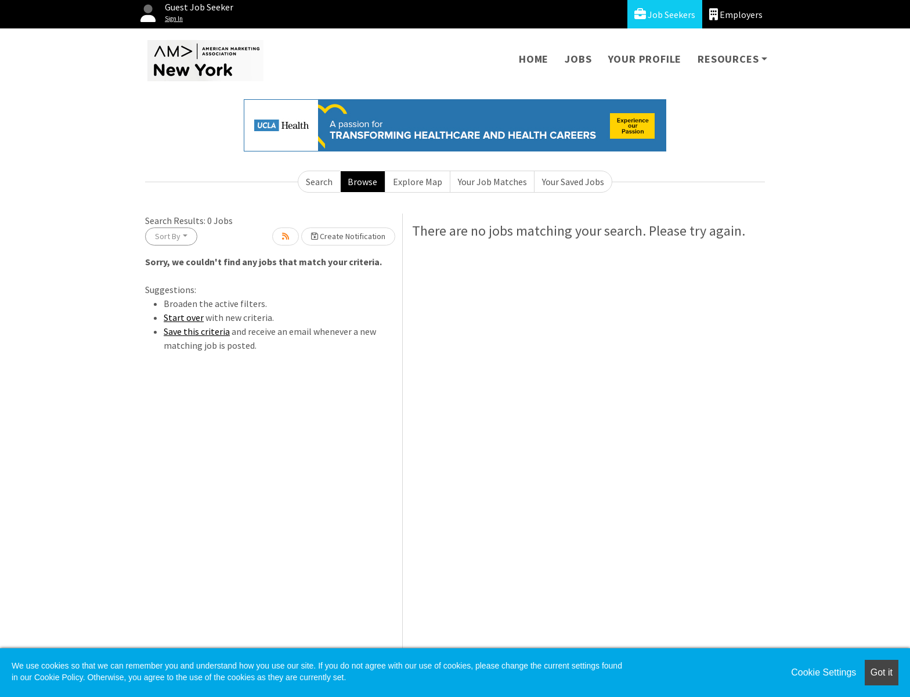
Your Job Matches (492, 181)
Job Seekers (664, 14)
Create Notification (348, 236)
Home (533, 59)
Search (319, 181)
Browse (362, 181)
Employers (736, 14)
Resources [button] (728, 59)
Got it (882, 672)
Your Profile (645, 59)
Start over (184, 317)
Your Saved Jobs (573, 181)
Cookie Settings (823, 672)
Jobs (578, 59)
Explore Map (417, 181)
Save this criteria (197, 331)
